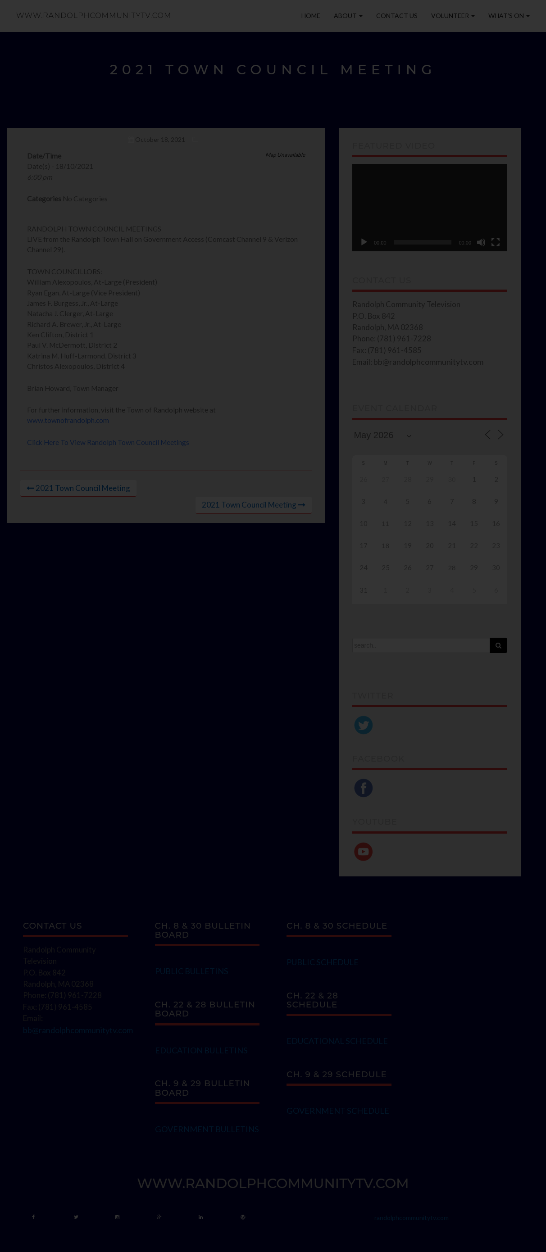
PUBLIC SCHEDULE (323, 962)
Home (310, 15)
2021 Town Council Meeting (83, 488)
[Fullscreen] (495, 242)
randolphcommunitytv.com (411, 1217)
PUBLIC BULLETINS (191, 971)
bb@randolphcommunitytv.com (428, 362)
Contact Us (397, 15)
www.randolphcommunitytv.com (93, 15)
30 (452, 479)
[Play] (364, 242)
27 (385, 479)
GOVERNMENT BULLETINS (207, 1129)
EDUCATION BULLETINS (201, 1050)
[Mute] (481, 242)
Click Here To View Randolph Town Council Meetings (108, 442)
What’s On (509, 15)
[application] (429, 207)
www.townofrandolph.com (68, 420)
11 (385, 523)
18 (385, 545)
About (348, 15)
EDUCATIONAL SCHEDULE (337, 1041)
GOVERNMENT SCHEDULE (338, 1111)
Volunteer (453, 15)
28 (452, 568)
